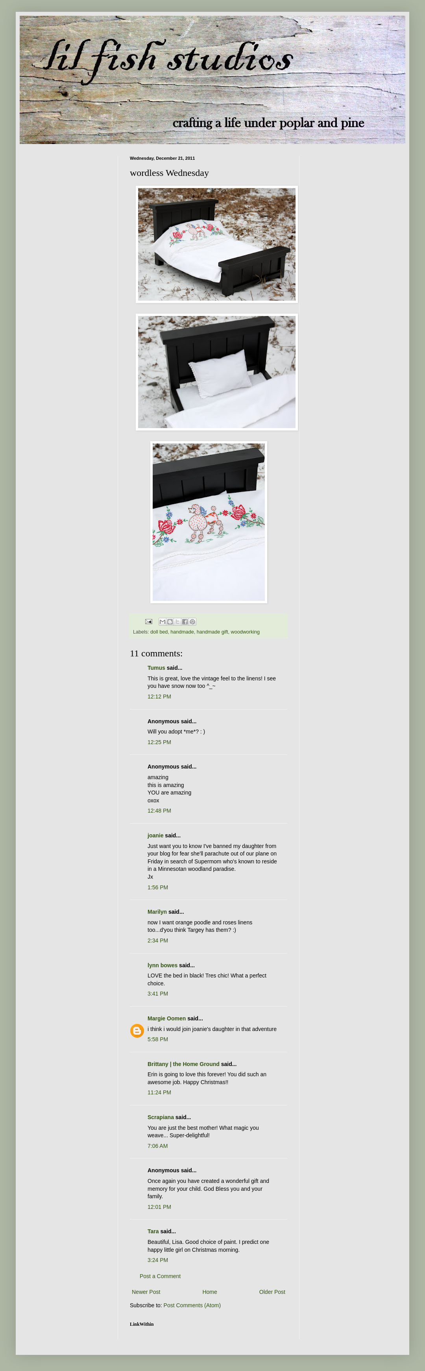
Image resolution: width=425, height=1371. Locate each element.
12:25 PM (159, 742)
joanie (155, 835)
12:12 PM (159, 696)
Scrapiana (161, 1117)
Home (209, 1292)
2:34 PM (158, 940)
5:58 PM (158, 1039)
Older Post (272, 1292)
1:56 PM (158, 887)
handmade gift (212, 632)
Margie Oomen (167, 1018)
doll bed (159, 632)
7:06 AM (158, 1146)
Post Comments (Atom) (192, 1305)
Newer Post (146, 1292)
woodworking (245, 632)
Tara (153, 1231)
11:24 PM (159, 1092)
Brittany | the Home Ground (184, 1064)
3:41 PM (158, 993)
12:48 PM (159, 810)
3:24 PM (158, 1260)
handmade (182, 632)
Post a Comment (160, 1276)
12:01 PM (159, 1207)
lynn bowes (162, 965)
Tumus (156, 668)
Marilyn (157, 912)
